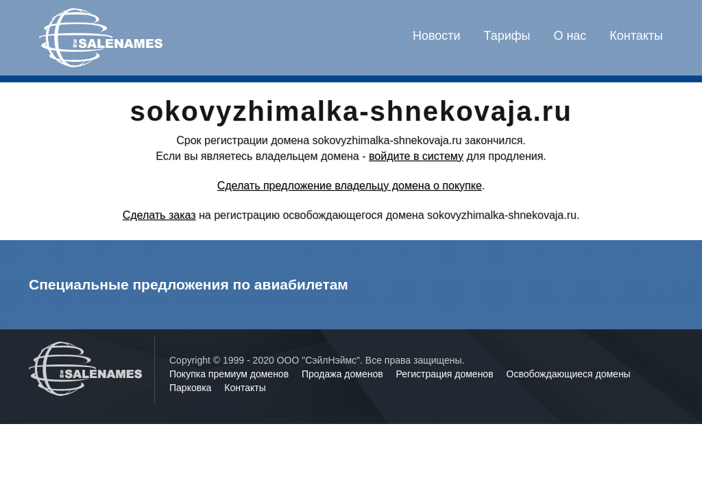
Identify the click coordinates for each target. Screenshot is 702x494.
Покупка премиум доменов (230, 373)
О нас (569, 36)
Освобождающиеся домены (569, 373)
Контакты (636, 36)
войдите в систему (416, 156)
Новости (437, 36)
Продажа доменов (344, 373)
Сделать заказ (159, 215)
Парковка (191, 387)
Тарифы (507, 36)
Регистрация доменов (446, 373)
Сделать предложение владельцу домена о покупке (349, 185)
